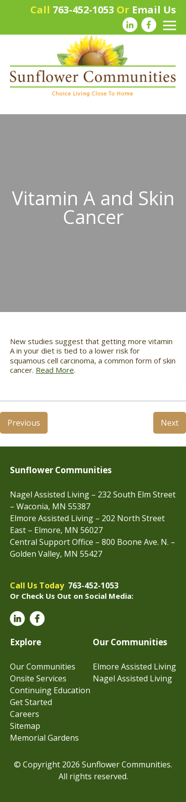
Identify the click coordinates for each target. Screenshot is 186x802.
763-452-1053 (83, 9)
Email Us (154, 9)
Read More (55, 370)
